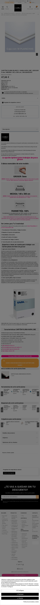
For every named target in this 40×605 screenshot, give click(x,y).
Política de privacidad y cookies (31, 601)
